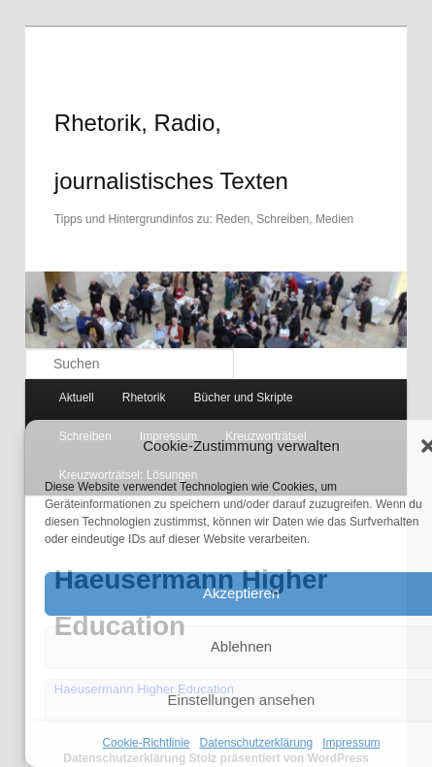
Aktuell (76, 397)
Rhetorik (144, 397)
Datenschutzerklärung (256, 743)
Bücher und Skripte (243, 397)
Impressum (351, 743)
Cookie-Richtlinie (145, 743)
